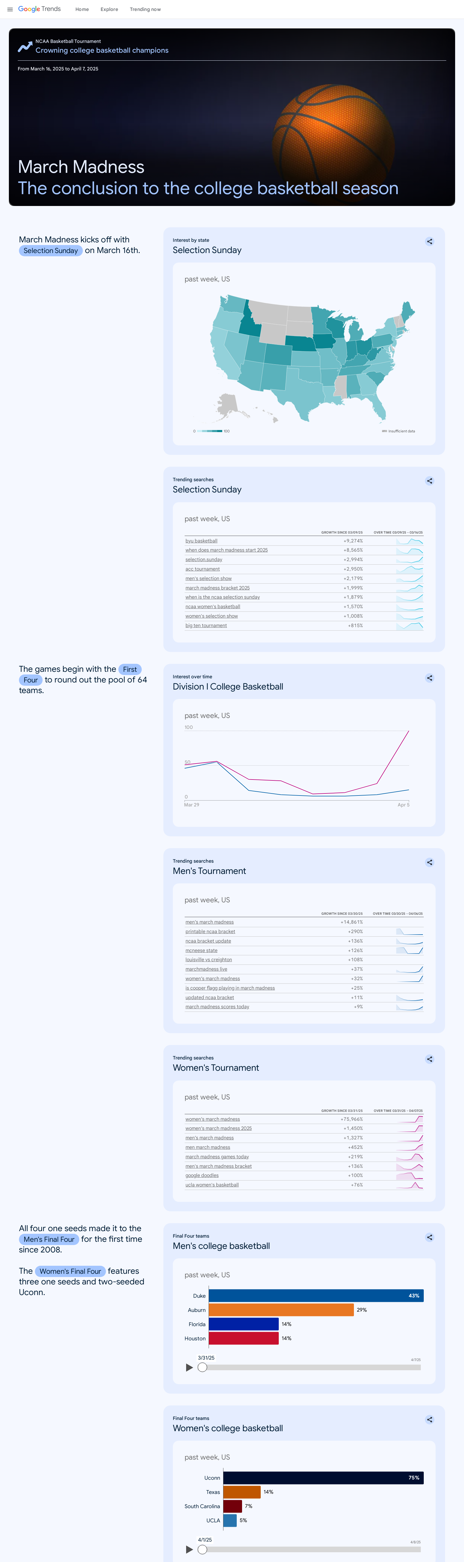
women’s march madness (213, 969)
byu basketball (202, 531)
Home (82, 9)
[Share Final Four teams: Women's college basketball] (429, 1410)
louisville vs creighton (209, 950)
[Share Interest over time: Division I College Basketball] (429, 668)
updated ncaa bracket (210, 988)
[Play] (190, 1358)
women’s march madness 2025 (219, 1119)
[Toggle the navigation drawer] (10, 9)
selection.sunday (204, 550)
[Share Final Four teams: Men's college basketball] (429, 1227)
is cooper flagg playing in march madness (230, 978)
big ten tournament (206, 616)
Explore (109, 9)
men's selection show (209, 569)
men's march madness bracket (219, 1156)
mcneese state (202, 941)
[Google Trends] (39, 9)
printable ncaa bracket (210, 922)
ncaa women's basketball (213, 597)
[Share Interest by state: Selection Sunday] (429, 241)
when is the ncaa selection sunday (223, 587)
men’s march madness (210, 912)
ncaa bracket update (208, 931)
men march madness (208, 1138)
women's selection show (212, 606)
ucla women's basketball (212, 1175)
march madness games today (217, 1147)
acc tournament (203, 559)
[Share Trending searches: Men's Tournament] (429, 852)
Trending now (145, 9)
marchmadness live (206, 959)
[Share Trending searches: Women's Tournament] (429, 1049)
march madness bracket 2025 (218, 578)
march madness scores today (217, 997)
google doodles (202, 1166)
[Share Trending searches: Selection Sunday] (429, 471)
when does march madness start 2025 (227, 540)
